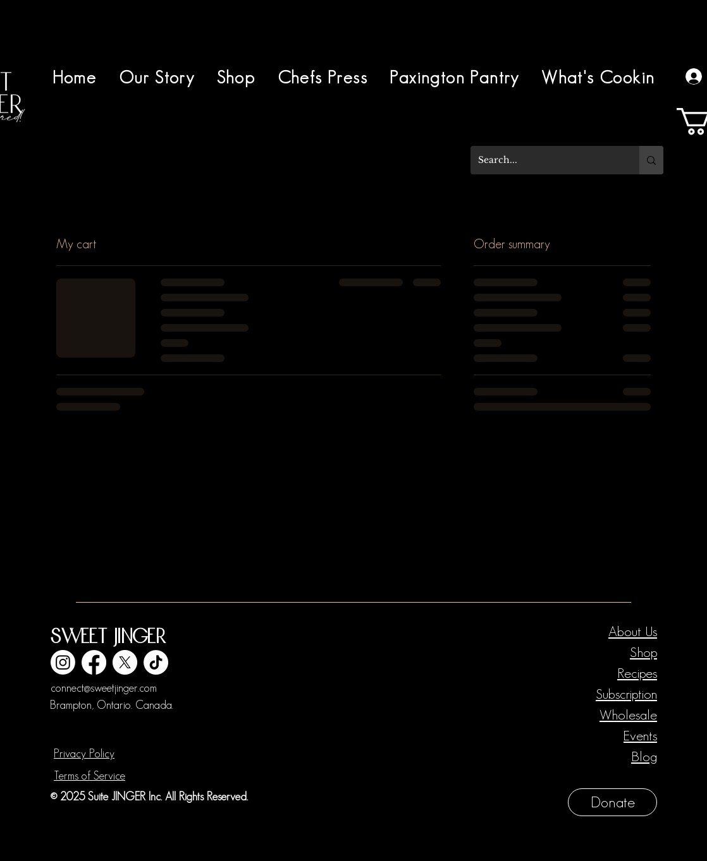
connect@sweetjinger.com (104, 688)
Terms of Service (89, 775)
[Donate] (612, 802)
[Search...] (545, 160)
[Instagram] (63, 662)
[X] (125, 662)
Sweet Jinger (108, 638)
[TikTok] (156, 662)
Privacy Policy (84, 753)
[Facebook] (94, 662)
